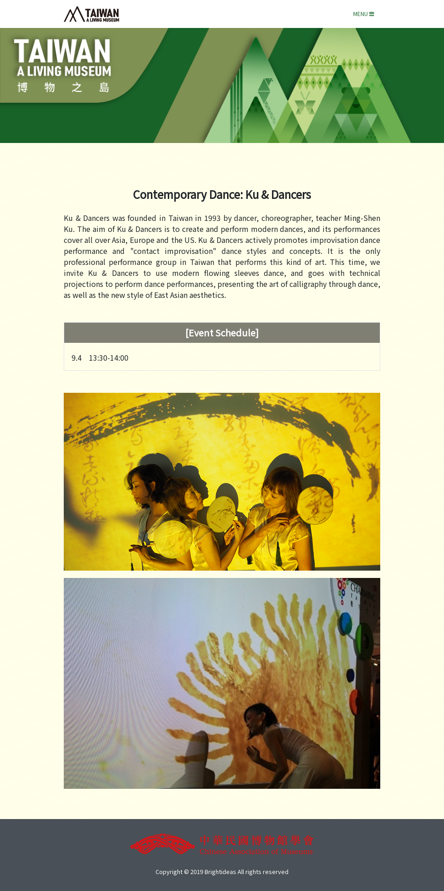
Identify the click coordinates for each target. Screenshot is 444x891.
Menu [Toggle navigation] (363, 13)
